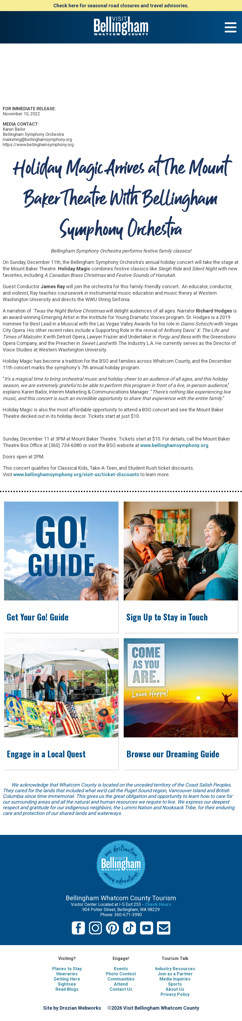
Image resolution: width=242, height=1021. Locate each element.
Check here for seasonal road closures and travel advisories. (121, 5)
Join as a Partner (175, 973)
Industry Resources (175, 968)
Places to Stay (67, 968)
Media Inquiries (175, 979)
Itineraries (67, 973)
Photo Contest (121, 973)
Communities (121, 979)
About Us (175, 989)
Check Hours (158, 904)
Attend (121, 984)
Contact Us (121, 989)
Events (121, 968)
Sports (175, 984)
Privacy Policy (175, 994)
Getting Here (67, 979)
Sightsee (67, 984)
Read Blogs (67, 989)
